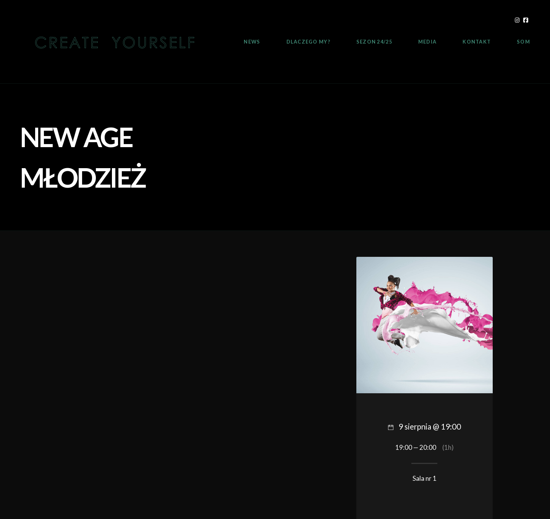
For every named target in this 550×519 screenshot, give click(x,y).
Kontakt (477, 42)
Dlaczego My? (308, 42)
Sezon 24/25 (374, 42)
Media (427, 42)
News (252, 42)
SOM (523, 42)
